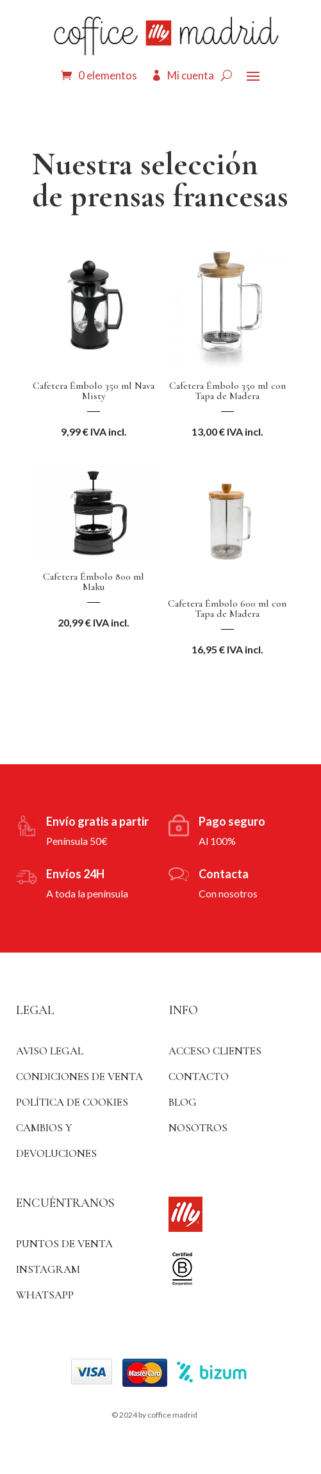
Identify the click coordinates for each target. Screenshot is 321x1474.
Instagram (48, 1269)
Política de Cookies (72, 1102)
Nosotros (198, 1127)
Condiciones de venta (79, 1076)
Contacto (199, 1076)
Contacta (224, 874)
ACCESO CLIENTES (215, 1051)
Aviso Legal (49, 1051)
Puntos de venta (64, 1243)
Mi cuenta (190, 75)
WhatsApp (45, 1295)
